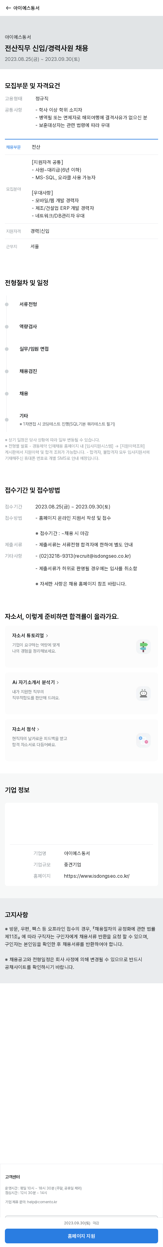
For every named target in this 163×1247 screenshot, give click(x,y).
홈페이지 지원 (81, 1236)
